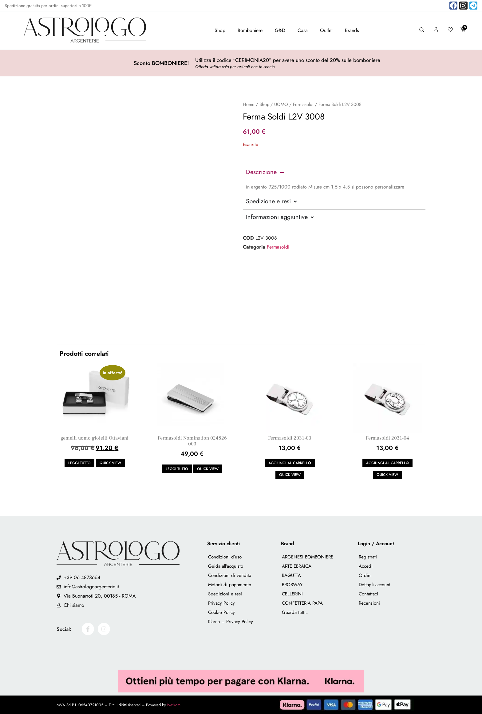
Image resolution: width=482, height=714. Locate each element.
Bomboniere (250, 30)
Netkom (173, 705)
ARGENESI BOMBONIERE (307, 557)
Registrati (368, 557)
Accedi (366, 566)
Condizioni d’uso (225, 557)
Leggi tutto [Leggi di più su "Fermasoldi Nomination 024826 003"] (177, 469)
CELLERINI (292, 593)
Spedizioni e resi (225, 593)
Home (249, 104)
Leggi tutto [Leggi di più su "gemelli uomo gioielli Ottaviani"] (79, 463)
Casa (303, 30)
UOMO (281, 104)
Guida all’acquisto (225, 566)
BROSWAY (292, 584)
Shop (220, 30)
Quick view (110, 463)
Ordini (365, 575)
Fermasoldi (303, 104)
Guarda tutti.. (295, 612)
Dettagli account (374, 584)
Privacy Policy (221, 603)
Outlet (326, 30)
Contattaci (368, 593)
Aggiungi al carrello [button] (289, 463)
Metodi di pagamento (229, 584)
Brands (352, 30)
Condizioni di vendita (229, 575)
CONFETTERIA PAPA (302, 603)
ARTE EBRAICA (296, 566)
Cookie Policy (221, 612)
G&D (280, 30)
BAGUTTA (291, 575)
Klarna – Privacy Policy (230, 621)
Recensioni (369, 603)
